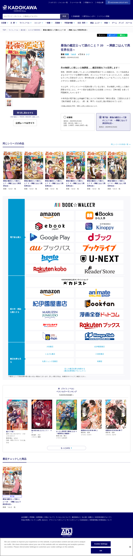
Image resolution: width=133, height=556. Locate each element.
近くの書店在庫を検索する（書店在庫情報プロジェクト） (75, 370)
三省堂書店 (99, 354)
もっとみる (65, 448)
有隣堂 (99, 361)
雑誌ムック (96, 23)
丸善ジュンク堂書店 (50, 361)
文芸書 (4, 23)
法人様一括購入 (87, 517)
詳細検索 (75, 16)
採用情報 (39, 517)
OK (101, 553)
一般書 (49, 23)
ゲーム (114, 23)
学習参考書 (69, 23)
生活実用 (83, 23)
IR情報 (32, 517)
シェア (113, 35)
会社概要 (24, 517)
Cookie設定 (84, 520)
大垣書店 (49, 347)
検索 (64, 16)
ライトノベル (26, 23)
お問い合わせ (42, 520)
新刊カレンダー (88, 16)
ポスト (103, 35)
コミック (38, 23)
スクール (128, 23)
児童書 (58, 23)
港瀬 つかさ (70, 54)
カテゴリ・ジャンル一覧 (59, 2)
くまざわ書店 (50, 354)
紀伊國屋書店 (99, 347)
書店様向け (76, 517)
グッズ (121, 23)
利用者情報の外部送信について (101, 520)
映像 (107, 23)
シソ (88, 54)
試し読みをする (25, 113)
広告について (49, 517)
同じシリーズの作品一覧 (119, 144)
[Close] (130, 549)
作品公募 (100, 2)
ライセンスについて (63, 517)
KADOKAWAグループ (102, 517)
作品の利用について (28, 520)
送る (123, 35)
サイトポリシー (72, 520)
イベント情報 (103, 16)
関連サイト (89, 2)
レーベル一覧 (76, 2)
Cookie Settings (101, 546)
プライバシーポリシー (57, 520)
